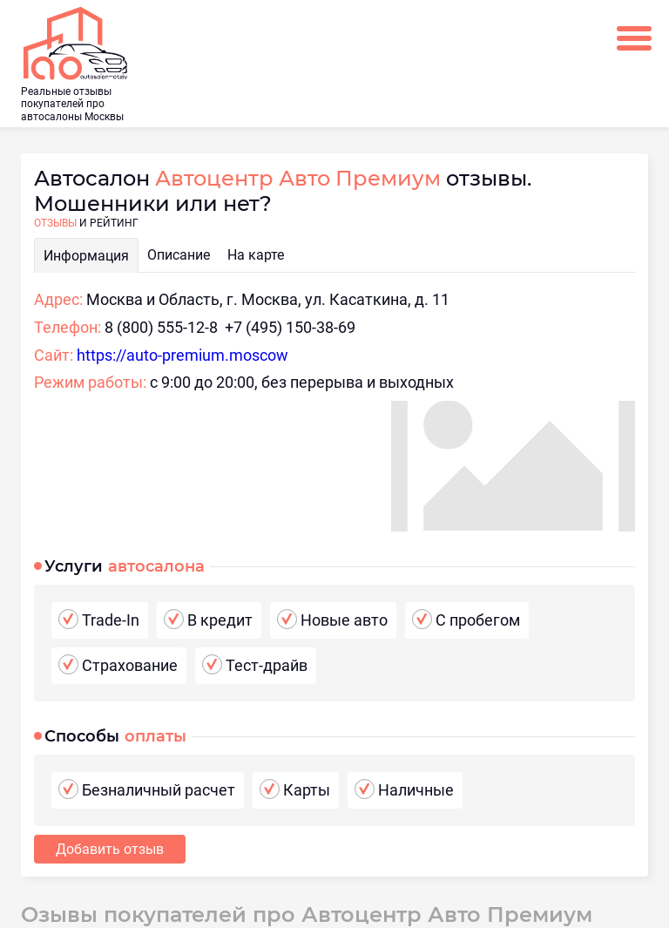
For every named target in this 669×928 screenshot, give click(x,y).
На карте (255, 255)
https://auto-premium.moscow (182, 355)
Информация (86, 255)
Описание (178, 255)
